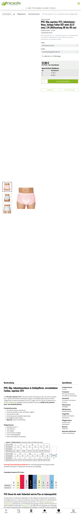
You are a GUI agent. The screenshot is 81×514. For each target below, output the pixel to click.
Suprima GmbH (45, 19)
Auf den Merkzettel (69, 90)
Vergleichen (50, 90)
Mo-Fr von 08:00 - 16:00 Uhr (46, 8)
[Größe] (60, 51)
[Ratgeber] (59, 511)
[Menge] (45, 81)
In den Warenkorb (62, 81)
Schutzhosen (26, 506)
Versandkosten (55, 65)
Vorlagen (6, 402)
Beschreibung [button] (9, 382)
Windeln (14, 402)
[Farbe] (60, 45)
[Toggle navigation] (6, 511)
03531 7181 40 (31, 8)
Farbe (43, 43)
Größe (43, 49)
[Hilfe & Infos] (79, 3)
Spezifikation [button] (67, 382)
